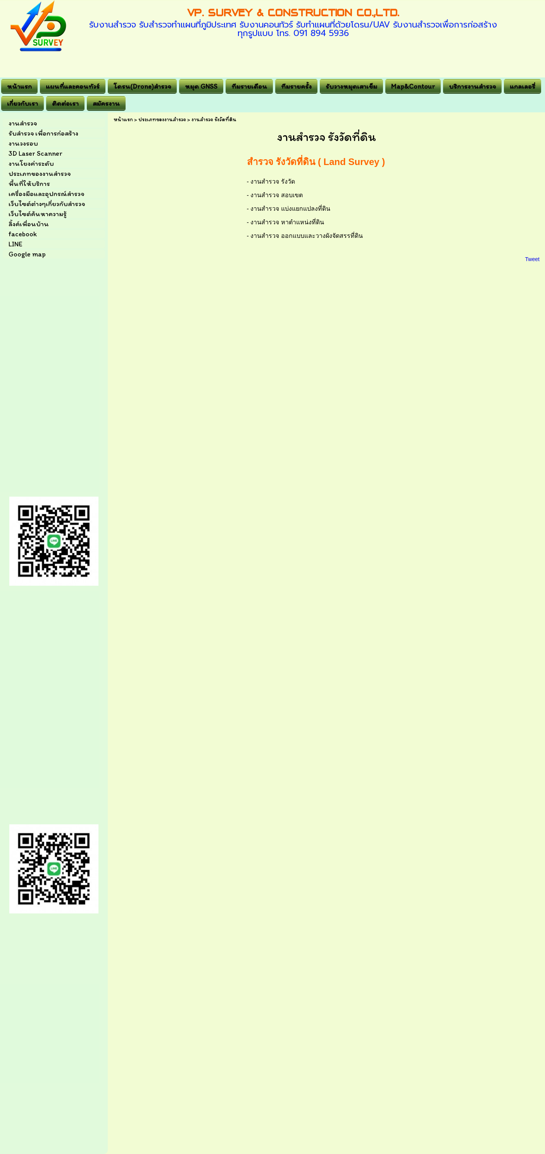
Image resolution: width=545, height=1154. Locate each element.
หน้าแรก (123, 119)
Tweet (532, 259)
